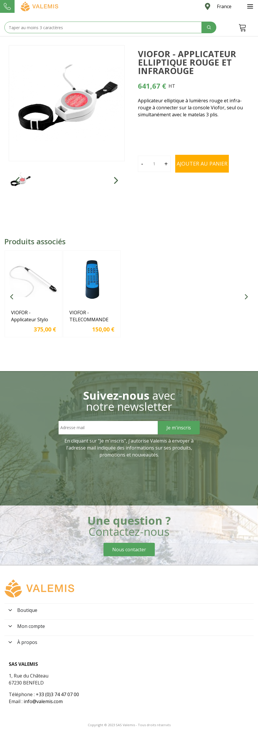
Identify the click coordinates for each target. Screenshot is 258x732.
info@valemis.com (43, 701)
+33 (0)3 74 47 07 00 (57, 694)
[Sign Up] (179, 427)
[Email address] (108, 427)
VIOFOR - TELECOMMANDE (88, 316)
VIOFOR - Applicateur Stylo (29, 316)
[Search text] (103, 27)
